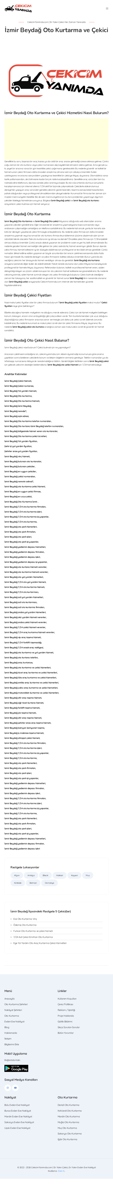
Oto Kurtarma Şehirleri (16, 1010)
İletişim (7, 1044)
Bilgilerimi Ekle (11, 1050)
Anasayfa (9, 1004)
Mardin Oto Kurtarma (69, 1122)
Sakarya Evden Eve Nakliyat (19, 1128)
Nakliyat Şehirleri (13, 1016)
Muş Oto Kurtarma (67, 1134)
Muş (88, 881)
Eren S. (61, 1177)
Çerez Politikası (65, 1010)
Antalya (31, 881)
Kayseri (74, 881)
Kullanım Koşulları (67, 1004)
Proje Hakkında (66, 1021)
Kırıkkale (17, 889)
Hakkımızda (10, 1039)
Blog (6, 1033)
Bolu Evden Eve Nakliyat (17, 1111)
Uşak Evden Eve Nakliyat (17, 1134)
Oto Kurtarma (11, 1021)
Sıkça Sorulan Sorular (69, 1033)
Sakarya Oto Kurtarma (70, 1139)
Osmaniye (49, 889)
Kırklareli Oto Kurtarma (70, 1116)
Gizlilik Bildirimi (65, 1027)
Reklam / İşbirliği (66, 1016)
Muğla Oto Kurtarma (68, 1128)
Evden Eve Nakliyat (14, 1027)
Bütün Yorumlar (66, 1039)
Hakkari (59, 881)
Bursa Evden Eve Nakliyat (17, 1116)
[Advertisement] (56, 145)
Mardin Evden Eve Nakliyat (18, 1122)
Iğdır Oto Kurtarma (67, 1145)
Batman (33, 889)
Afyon (16, 881)
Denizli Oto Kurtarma (68, 1111)
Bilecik (45, 881)
